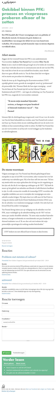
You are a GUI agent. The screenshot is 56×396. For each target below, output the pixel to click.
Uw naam (5, 303)
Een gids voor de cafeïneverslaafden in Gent (20, 373)
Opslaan (6, 353)
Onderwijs (8, 31)
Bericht (4, 326)
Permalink (5, 260)
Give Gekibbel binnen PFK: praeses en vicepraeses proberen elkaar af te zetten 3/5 (6, 241)
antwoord (7, 280)
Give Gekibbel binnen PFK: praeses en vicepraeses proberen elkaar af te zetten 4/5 (8, 241)
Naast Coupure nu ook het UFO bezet (18, 367)
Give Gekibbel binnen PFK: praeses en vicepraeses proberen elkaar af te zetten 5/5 (10, 241)
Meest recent (21, 363)
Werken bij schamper (8, 391)
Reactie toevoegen (7, 246)
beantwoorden (6, 274)
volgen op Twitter (45, 389)
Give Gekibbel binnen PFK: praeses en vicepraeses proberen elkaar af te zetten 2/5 (4, 241)
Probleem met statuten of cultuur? (19, 257)
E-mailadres (6, 319)
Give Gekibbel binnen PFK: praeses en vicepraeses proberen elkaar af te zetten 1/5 (3, 241)
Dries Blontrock (49, 51)
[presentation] (18, 347)
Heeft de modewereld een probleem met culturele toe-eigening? (27, 370)
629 (3, 31)
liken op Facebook (32, 389)
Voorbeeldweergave (18, 353)
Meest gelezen (9, 363)
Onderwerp (5, 311)
